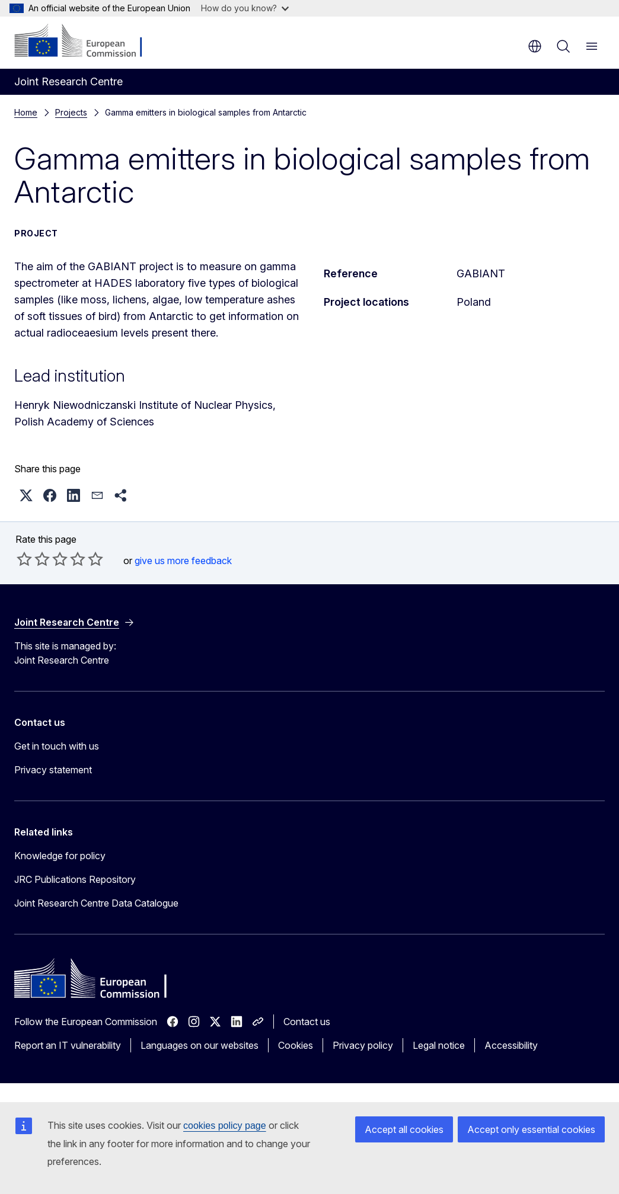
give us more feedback (183, 560)
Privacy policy (363, 1045)
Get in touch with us (56, 746)
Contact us (306, 1021)
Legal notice (439, 1045)
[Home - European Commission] (86, 41)
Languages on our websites (200, 1045)
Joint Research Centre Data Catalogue (96, 903)
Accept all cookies (404, 1129)
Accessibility (511, 1045)
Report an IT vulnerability (67, 1045)
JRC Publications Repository (75, 879)
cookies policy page (224, 1126)
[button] (26, 495)
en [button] (535, 46)
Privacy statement (53, 770)
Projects (71, 112)
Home (25, 112)
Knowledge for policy (60, 856)
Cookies (295, 1045)
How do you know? (245, 8)
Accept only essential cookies (531, 1129)
